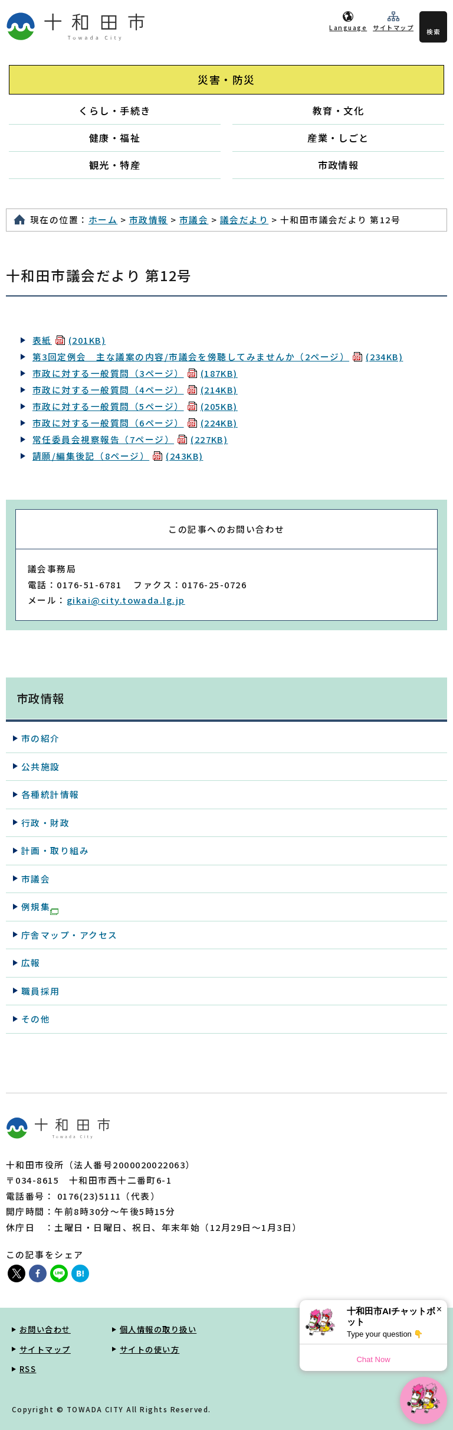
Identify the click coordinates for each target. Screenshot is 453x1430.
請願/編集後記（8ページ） (117, 455)
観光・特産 (114, 165)
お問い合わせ (45, 1329)
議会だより (244, 219)
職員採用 (40, 991)
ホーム (102, 219)
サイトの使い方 (149, 1349)
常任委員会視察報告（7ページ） (130, 439)
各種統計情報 (50, 794)
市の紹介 (40, 738)
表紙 (69, 340)
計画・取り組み (55, 850)
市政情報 (338, 165)
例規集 (39, 907)
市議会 (193, 219)
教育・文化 (338, 110)
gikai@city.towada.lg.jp (126, 600)
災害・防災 (226, 79)
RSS (27, 1368)
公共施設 (40, 766)
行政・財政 (45, 822)
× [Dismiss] (439, 1309)
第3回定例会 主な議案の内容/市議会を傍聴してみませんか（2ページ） (217, 356)
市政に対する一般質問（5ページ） (135, 406)
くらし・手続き (114, 110)
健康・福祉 (114, 138)
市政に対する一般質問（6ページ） (135, 422)
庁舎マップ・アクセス (69, 935)
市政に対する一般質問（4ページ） (135, 389)
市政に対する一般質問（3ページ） (135, 373)
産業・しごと (338, 138)
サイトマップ (393, 27)
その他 (35, 1018)
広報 (31, 962)
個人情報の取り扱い (158, 1329)
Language (348, 27)
